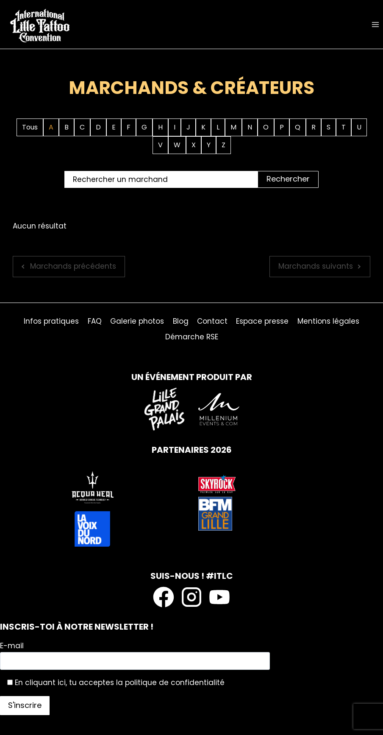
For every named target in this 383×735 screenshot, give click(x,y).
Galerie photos (137, 321)
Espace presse (262, 321)
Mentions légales (328, 321)
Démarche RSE (191, 337)
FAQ (95, 321)
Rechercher (288, 178)
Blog (181, 321)
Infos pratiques (51, 321)
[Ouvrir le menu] (375, 24)
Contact (212, 321)
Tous (30, 127)
